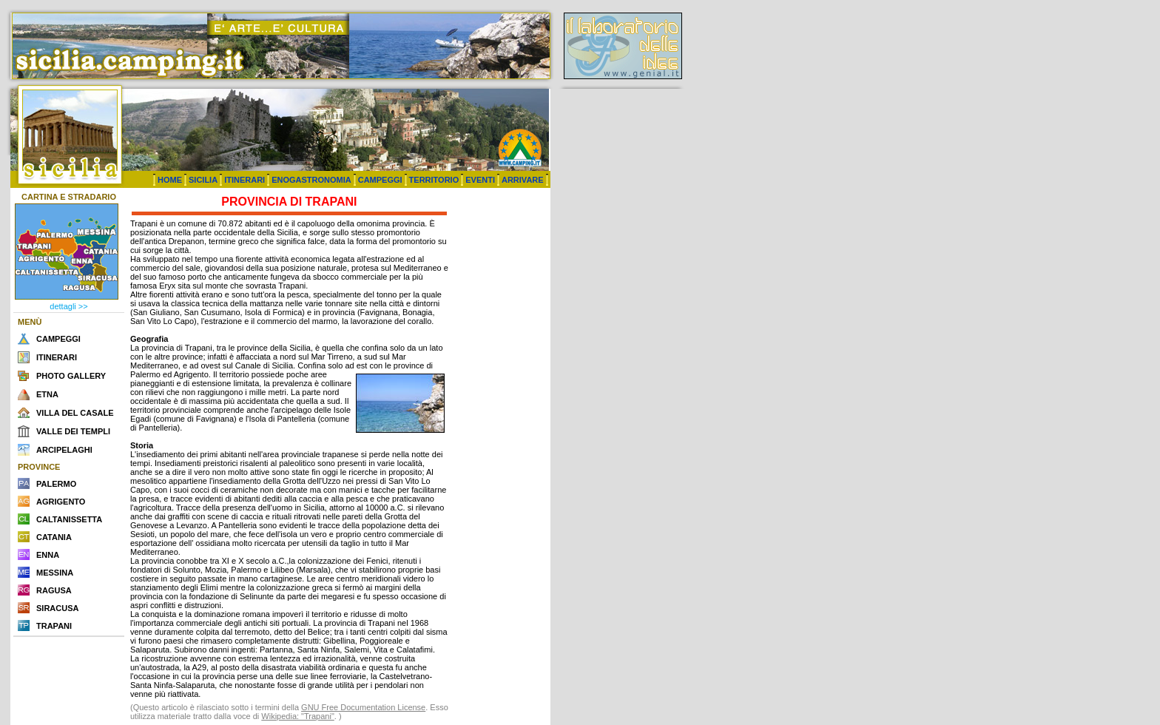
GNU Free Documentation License (363, 707)
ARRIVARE (523, 179)
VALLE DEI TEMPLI (73, 431)
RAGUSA (54, 590)
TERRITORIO (434, 179)
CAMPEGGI (380, 179)
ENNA (47, 554)
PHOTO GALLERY (71, 375)
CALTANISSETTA (69, 519)
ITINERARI (244, 179)
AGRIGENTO (60, 501)
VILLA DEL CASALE (75, 412)
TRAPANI (54, 625)
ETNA (47, 394)
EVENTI (480, 179)
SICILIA (203, 179)
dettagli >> (68, 306)
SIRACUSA (57, 608)
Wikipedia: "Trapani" (297, 716)
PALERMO (56, 483)
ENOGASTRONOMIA (311, 179)
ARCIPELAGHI (64, 449)
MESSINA (54, 572)
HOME (170, 179)
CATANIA (54, 537)
